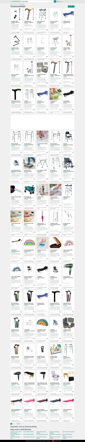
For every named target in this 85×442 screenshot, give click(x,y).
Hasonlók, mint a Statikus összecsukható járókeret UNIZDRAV (68, 367)
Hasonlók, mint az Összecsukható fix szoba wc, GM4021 (29, 288)
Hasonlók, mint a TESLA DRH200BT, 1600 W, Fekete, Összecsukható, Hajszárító (42, 394)
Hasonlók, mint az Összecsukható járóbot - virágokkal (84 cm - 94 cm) (29, 32)
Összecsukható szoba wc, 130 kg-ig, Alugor (29, 357)
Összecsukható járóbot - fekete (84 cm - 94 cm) (55, 75)
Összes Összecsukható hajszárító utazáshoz (68, 288)
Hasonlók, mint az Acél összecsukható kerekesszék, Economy (15, 182)
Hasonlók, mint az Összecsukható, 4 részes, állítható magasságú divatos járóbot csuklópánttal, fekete (16, 59)
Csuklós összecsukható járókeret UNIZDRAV (28, 102)
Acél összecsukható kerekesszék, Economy (16, 171)
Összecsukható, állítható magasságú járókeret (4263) (16, 144)
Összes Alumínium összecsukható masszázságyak (42, 288)
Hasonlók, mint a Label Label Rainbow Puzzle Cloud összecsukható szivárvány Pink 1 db (68, 262)
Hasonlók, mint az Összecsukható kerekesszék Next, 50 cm (68, 181)
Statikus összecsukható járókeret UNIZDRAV (67, 357)
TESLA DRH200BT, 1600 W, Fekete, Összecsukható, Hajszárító (42, 384)
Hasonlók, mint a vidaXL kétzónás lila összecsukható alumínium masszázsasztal (55, 421)
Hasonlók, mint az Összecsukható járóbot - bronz (68, 59)
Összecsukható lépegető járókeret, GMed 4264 (28, 144)
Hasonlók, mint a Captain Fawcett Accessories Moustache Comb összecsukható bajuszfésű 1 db (55, 262)
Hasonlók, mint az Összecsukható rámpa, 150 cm (16, 208)
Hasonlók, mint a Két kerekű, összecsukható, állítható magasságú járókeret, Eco (55, 182)
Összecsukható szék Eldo (15, 224)
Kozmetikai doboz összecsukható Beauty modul (55, 224)
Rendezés (70, 6)
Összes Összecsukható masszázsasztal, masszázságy (41, 314)
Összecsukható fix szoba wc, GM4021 (28, 277)
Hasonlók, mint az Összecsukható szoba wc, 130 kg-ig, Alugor (29, 367)
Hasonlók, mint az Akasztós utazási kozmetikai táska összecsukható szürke (68, 341)
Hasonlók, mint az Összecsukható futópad (42, 208)
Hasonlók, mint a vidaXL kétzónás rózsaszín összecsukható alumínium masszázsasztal (29, 421)
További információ (57, 440)
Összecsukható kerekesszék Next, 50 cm (68, 171)
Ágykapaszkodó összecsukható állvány (40, 49)
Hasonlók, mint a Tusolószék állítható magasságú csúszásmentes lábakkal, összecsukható (42, 182)
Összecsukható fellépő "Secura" (28, 171)
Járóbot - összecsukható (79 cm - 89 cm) (29, 75)
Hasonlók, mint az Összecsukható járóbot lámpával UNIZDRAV (16, 32)
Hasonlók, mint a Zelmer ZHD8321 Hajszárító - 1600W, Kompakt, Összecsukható (16, 394)
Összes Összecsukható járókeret (68, 207)
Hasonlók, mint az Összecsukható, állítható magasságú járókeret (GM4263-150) (55, 155)
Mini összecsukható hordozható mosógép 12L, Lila (55, 384)
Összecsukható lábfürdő (53, 102)
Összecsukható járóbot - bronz (66, 48)
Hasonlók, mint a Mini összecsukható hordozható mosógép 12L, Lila (55, 394)
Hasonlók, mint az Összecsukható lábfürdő (55, 112)
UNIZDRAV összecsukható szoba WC (68, 144)
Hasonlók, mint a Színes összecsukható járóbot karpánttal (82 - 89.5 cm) (68, 86)
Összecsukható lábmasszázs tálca (54, 197)
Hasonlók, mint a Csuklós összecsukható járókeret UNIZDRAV (29, 112)
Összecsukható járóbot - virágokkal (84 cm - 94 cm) (29, 22)
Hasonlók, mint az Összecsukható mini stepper (42, 261)
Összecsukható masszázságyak (66, 22)
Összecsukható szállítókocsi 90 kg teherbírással (28, 198)
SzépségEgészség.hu (15, 1)
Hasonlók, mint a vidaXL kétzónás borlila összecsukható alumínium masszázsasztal (42, 421)
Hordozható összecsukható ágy (15, 251)
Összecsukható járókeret (66, 197)
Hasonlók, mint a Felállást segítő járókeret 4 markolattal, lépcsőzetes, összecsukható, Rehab (16, 86)
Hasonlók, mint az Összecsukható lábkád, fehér (42, 155)
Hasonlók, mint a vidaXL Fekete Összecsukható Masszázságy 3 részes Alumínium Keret (67, 113)
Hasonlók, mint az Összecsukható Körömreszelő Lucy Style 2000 (42, 235)
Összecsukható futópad (40, 197)
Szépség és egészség (14, 4)
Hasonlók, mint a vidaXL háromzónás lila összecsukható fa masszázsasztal (16, 421)
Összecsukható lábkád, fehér (42, 144)
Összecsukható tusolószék (53, 48)
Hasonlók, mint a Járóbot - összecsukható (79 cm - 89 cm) (28, 86)
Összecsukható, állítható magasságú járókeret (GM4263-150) (55, 144)
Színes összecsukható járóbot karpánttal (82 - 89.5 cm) (68, 75)
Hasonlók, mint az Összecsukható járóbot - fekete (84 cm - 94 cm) (55, 86)
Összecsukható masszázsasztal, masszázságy (41, 304)
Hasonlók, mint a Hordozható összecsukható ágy (15, 261)
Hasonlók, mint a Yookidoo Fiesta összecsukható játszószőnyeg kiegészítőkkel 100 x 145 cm (55, 368)
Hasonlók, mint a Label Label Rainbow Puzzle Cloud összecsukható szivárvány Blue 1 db (16, 288)
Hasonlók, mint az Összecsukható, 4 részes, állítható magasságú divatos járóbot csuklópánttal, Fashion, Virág (68, 315)
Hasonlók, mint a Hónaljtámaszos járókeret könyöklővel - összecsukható (42, 33)
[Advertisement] (42, 122)
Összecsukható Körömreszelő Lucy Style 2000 (41, 224)
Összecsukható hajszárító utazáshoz (68, 277)
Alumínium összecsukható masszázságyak (40, 277)
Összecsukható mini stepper (41, 251)
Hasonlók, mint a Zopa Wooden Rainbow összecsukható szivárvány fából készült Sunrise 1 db (29, 262)
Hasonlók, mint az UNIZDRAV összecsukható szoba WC (67, 155)
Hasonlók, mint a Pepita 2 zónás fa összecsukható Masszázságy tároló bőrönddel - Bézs (68, 394)
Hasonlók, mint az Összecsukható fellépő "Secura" (29, 181)
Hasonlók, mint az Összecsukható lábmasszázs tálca (55, 208)
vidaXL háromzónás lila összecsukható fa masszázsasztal (16, 410)
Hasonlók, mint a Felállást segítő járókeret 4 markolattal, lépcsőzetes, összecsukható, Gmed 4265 (29, 59)
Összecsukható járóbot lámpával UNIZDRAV (15, 22)
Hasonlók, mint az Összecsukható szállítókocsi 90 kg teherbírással (29, 208)
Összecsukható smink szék (29, 436)
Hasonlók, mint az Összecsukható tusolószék (55, 59)
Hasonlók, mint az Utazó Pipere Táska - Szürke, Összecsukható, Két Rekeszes (42, 86)
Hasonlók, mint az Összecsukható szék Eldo (16, 235)
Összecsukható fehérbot (66, 224)
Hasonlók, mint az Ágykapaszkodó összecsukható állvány (42, 59)
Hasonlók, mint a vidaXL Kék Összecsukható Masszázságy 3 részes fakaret (41, 113)
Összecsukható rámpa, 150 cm (16, 197)
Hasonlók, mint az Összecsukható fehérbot (68, 235)
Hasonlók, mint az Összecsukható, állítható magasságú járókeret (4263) (16, 155)
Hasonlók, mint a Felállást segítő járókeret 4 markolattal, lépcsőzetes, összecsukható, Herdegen (55, 33)
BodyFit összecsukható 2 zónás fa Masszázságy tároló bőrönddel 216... (29, 384)
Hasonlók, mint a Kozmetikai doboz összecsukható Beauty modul (55, 235)
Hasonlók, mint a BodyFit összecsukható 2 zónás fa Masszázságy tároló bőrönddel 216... (29, 394)
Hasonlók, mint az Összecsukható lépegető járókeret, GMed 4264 (29, 155)
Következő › (18, 423)
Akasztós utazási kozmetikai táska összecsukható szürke (68, 330)
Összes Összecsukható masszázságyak (66, 32)
